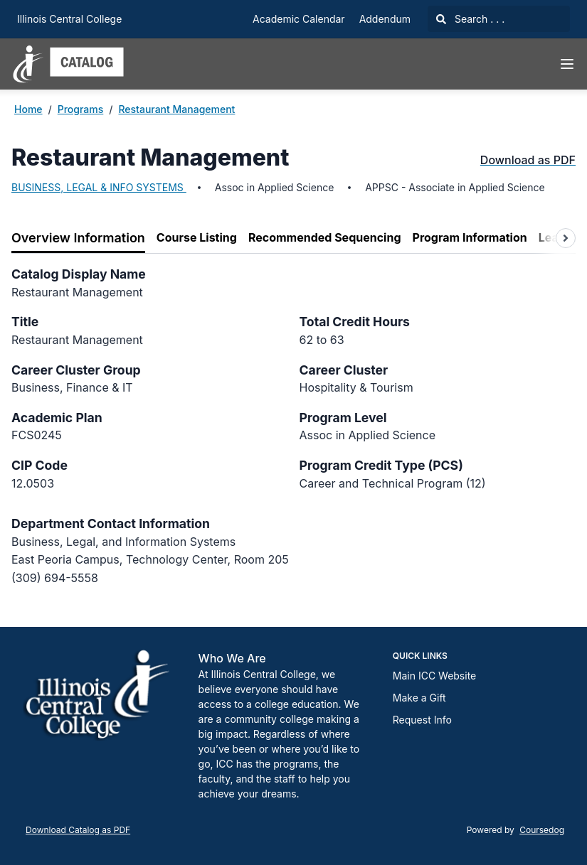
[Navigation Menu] (567, 64)
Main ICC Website (434, 676)
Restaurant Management (176, 109)
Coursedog (541, 829)
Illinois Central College (69, 19)
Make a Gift (419, 698)
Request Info (422, 720)
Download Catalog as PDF (78, 829)
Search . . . (470, 19)
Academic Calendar (299, 19)
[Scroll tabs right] (566, 238)
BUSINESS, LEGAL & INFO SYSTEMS (98, 187)
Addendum (385, 19)
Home (28, 109)
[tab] (78, 238)
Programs (81, 109)
